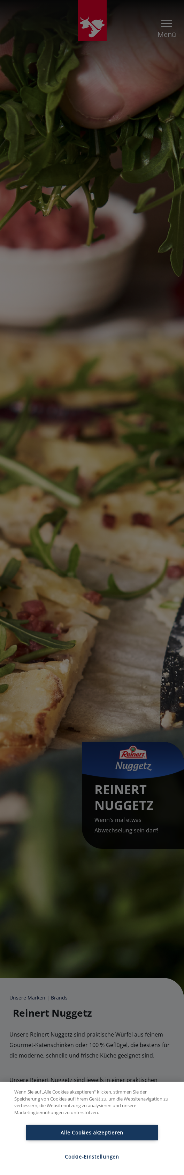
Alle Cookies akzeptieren (92, 1132)
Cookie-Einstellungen (92, 1156)
